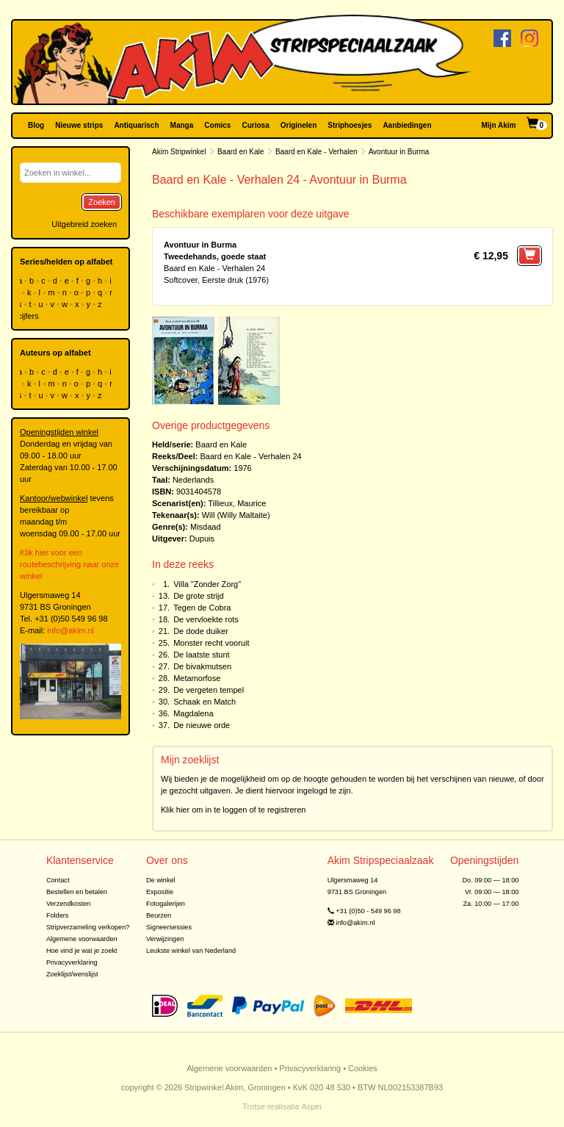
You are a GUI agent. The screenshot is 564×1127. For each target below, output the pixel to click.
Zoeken (101, 202)
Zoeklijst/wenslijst (72, 974)
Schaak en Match (204, 701)
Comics (217, 125)
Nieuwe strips (79, 125)
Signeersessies (169, 927)
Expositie (159, 892)
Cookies (362, 1068)
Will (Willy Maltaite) (236, 515)
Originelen (299, 125)
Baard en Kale (240, 152)
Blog (36, 125)
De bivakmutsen (202, 666)
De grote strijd (198, 595)
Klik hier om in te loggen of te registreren (233, 809)
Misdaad (205, 526)
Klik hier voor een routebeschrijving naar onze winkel (69, 564)
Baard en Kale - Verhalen (316, 152)
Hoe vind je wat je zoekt (82, 950)
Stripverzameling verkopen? (88, 927)
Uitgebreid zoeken (84, 224)
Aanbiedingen (407, 125)
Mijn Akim (499, 125)
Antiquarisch (136, 125)
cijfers (29, 316)
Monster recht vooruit (211, 642)
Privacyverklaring (72, 962)
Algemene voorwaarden (82, 939)
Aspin (311, 1106)
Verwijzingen (165, 939)
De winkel (161, 880)
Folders (57, 915)
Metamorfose (196, 678)
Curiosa (255, 125)
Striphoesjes (350, 125)
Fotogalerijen (165, 903)
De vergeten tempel (208, 689)
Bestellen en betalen (76, 892)
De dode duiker (200, 631)
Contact (58, 880)
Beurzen (158, 915)
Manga (182, 125)
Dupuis (201, 538)
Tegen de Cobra (202, 607)
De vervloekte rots (206, 619)
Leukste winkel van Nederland (191, 950)
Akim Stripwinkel (179, 152)
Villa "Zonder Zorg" (207, 584)
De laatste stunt (201, 654)
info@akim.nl (70, 630)
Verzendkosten (68, 903)
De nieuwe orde (201, 725)
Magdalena (193, 713)
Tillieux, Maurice (237, 503)
